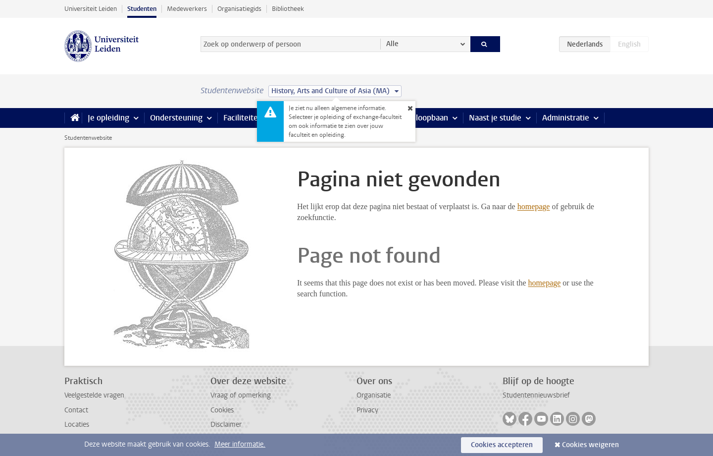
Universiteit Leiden (90, 8)
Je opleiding (108, 118)
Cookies (222, 410)
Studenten (141, 8)
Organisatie (373, 395)
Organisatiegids (239, 8)
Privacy (367, 410)
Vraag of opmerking (240, 395)
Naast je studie (495, 118)
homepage (533, 206)
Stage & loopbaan (417, 118)
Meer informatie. (239, 444)
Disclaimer (226, 424)
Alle (392, 44)
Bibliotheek (288, 8)
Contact (76, 410)
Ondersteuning (176, 118)
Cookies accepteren (502, 445)
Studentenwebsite (88, 138)
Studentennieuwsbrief (536, 395)
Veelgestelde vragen (94, 395)
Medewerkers (187, 8)
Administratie (565, 118)
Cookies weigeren (590, 445)
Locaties (76, 424)
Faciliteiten (242, 118)
